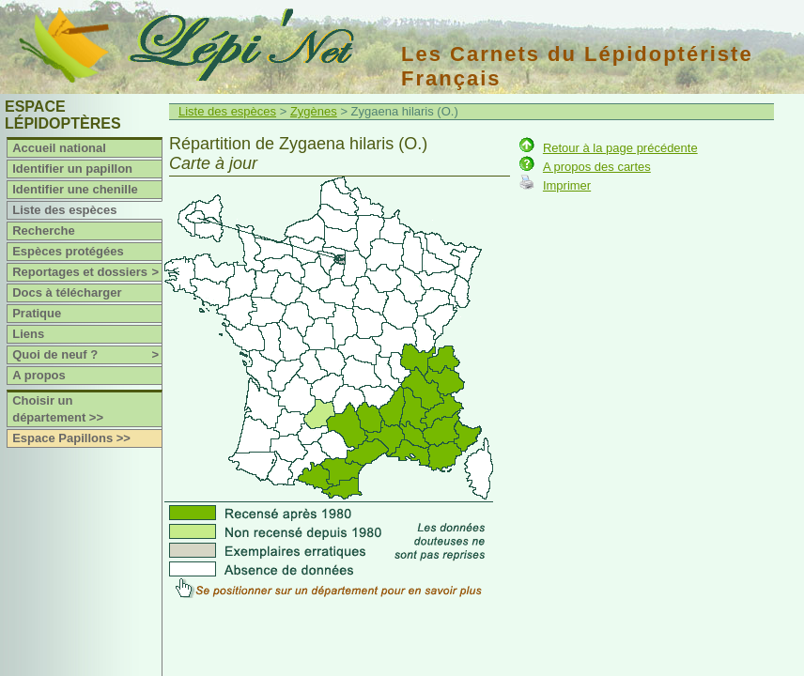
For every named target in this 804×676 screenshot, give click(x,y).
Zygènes (313, 111)
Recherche (43, 230)
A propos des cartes (597, 167)
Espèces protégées (68, 251)
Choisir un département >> (57, 408)
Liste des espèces (64, 210)
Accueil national (59, 148)
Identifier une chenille (75, 189)
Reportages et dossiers (87, 272)
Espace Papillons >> (71, 438)
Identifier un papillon (72, 168)
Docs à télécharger (66, 292)
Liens (28, 334)
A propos (39, 375)
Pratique (36, 313)
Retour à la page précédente (620, 148)
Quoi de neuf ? (87, 354)
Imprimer (567, 185)
